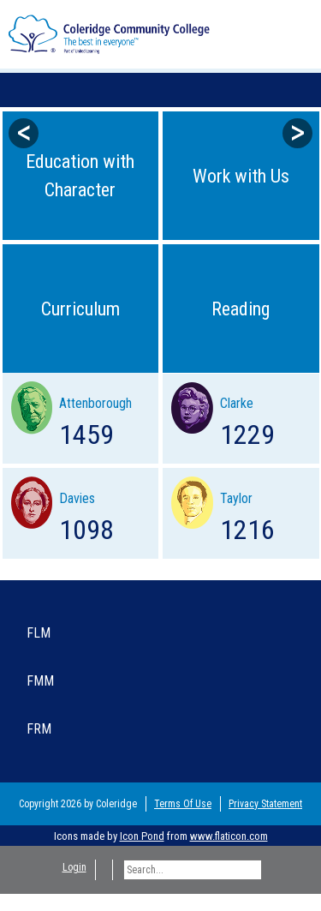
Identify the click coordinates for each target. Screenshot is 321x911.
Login (74, 867)
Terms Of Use (182, 804)
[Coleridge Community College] (109, 33)
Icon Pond (142, 836)
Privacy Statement (265, 804)
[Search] (192, 870)
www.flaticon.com (229, 836)
